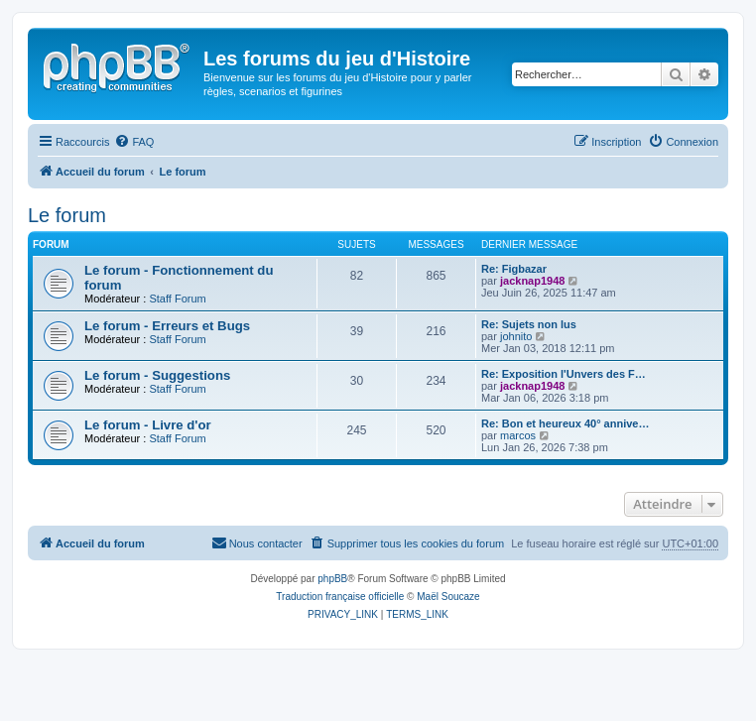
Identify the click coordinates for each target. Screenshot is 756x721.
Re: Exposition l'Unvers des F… (563, 374)
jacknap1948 (532, 281)
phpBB (332, 578)
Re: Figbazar (514, 269)
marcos (518, 435)
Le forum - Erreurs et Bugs (167, 325)
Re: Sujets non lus (528, 324)
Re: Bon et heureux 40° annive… (565, 423)
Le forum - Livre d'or (147, 425)
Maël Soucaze (448, 596)
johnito (516, 336)
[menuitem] (134, 142)
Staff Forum (177, 298)
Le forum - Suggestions (157, 375)
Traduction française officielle (340, 596)
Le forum (67, 215)
